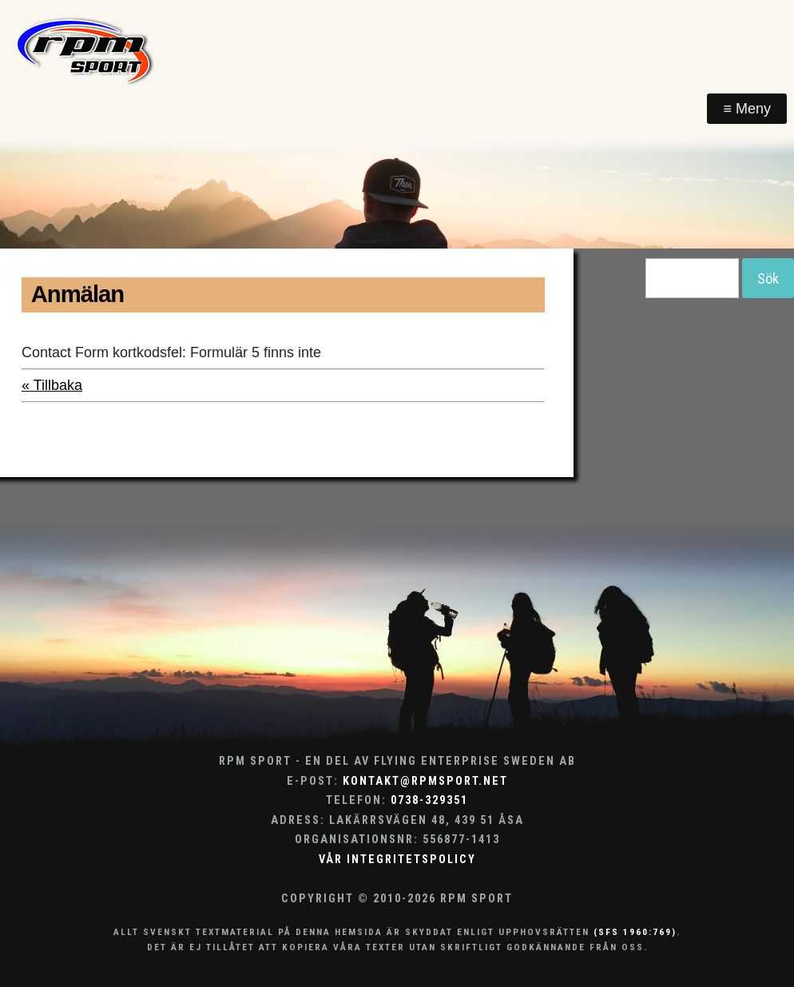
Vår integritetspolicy (397, 859)
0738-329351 (429, 800)
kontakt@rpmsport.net (425, 781)
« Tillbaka (52, 385)
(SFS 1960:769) (635, 931)
